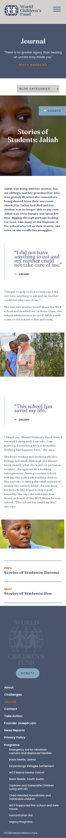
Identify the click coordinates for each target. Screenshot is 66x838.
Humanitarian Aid (21, 815)
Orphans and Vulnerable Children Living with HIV (31, 787)
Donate (52, 111)
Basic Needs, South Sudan (26, 779)
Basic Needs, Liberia (22, 760)
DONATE (27, 673)
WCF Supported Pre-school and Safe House (34, 807)
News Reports (14, 730)
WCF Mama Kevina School (26, 772)
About (9, 687)
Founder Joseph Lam (20, 723)
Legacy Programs (21, 822)
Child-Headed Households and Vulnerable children (30, 797)
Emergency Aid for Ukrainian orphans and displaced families (30, 751)
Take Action (13, 716)
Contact (10, 709)
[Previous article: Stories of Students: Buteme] (33, 570)
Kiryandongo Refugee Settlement (31, 766)
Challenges (13, 694)
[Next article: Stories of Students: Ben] (33, 591)
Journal (10, 702)
